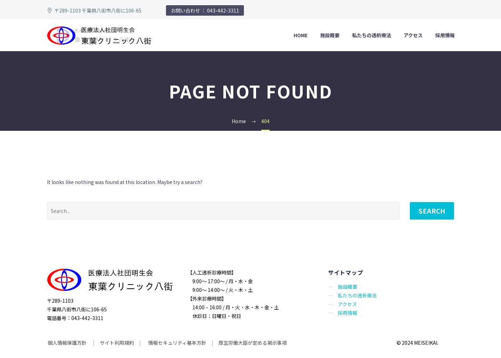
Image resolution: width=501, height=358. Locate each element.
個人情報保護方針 (68, 342)
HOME (301, 35)
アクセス (413, 35)
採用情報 (445, 35)
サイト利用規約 (116, 342)
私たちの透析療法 (371, 35)
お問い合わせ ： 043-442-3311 (205, 10)
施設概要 (330, 35)
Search (432, 210)
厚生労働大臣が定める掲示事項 (252, 342)
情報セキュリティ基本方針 (176, 342)
